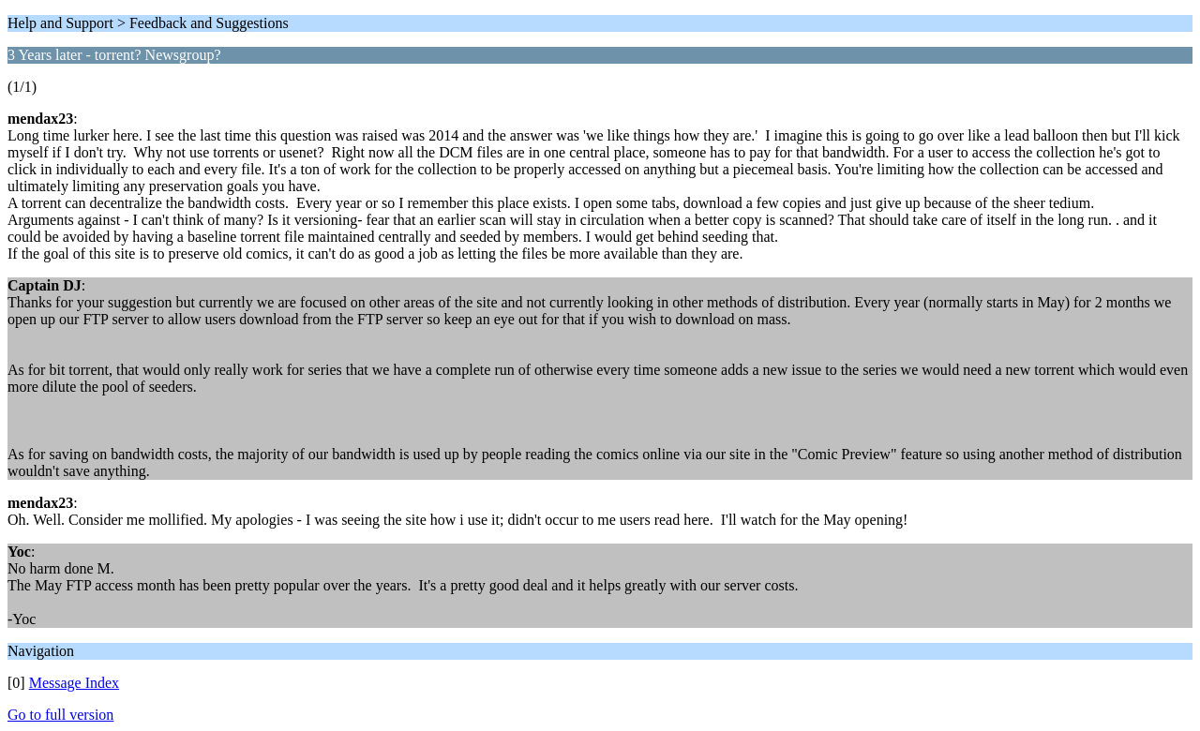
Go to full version (60, 715)
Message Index (74, 683)
